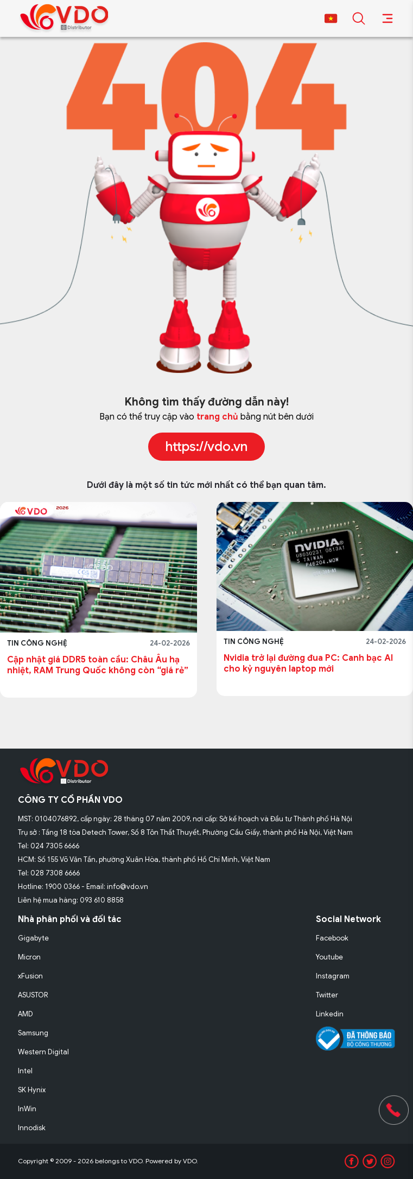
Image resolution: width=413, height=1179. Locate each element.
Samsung (33, 1033)
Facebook (332, 938)
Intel (25, 1070)
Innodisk (32, 1127)
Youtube (329, 957)
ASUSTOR (33, 995)
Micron (29, 957)
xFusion (30, 976)
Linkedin (330, 1014)
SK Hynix (32, 1089)
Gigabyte (33, 938)
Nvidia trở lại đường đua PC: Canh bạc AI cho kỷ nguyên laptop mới (308, 663)
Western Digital (43, 1051)
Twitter (327, 995)
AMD (25, 1014)
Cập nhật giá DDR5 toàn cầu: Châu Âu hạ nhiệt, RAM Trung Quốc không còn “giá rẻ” (97, 665)
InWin (27, 1108)
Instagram (333, 976)
